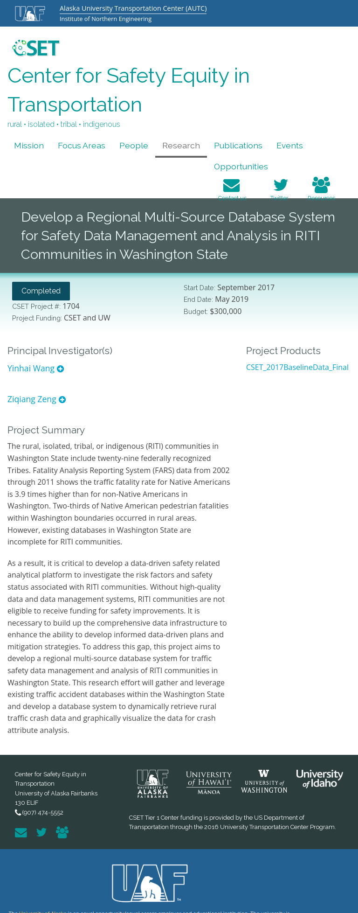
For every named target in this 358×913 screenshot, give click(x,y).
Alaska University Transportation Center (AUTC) (133, 8)
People (133, 145)
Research (181, 145)
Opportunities (241, 166)
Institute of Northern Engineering (105, 18)
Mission (29, 145)
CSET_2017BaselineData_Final (297, 367)
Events (289, 145)
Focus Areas (81, 145)
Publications (238, 145)
